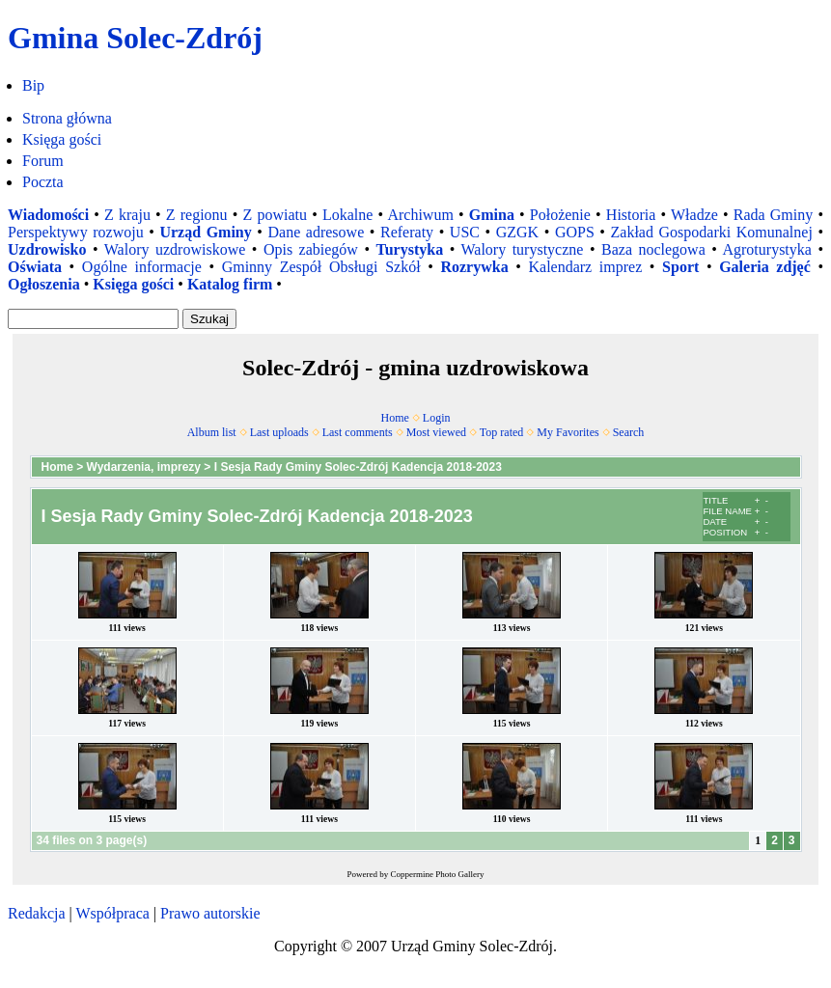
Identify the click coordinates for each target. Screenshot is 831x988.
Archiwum (420, 214)
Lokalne (347, 214)
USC (465, 232)
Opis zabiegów (310, 249)
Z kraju (127, 214)
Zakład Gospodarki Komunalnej (712, 232)
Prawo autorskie (210, 913)
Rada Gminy (773, 214)
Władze (694, 214)
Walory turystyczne (521, 249)
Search (629, 432)
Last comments (357, 432)
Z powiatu (275, 214)
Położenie (560, 214)
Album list (211, 432)
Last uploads (279, 432)
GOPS (575, 232)
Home (395, 418)
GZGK (517, 232)
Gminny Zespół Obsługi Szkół (321, 267)
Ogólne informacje (142, 267)
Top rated (501, 432)
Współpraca (112, 913)
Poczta (43, 182)
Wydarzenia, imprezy (144, 467)
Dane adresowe (316, 232)
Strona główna (67, 118)
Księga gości (61, 139)
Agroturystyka (766, 249)
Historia (631, 214)
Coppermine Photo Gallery (438, 874)
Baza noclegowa (653, 249)
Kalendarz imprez (585, 267)
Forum (43, 160)
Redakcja (37, 913)
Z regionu (197, 214)
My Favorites (567, 432)
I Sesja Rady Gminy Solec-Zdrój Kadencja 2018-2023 (358, 467)
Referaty (406, 232)
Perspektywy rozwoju (76, 232)
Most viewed (436, 432)
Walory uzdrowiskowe (175, 249)
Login (437, 418)
